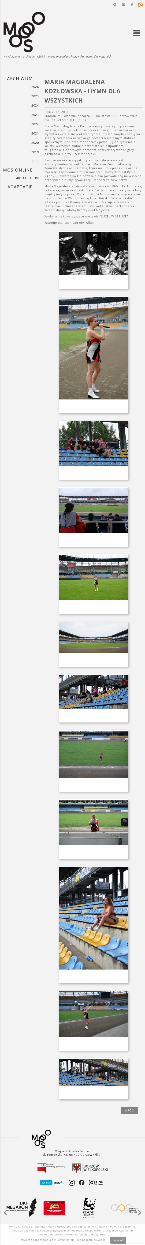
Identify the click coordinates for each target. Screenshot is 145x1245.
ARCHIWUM (29, 56)
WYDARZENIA (12, 56)
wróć (129, 1110)
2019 (35, 152)
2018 (41, 56)
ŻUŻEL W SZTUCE (113, 216)
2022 (35, 124)
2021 (35, 133)
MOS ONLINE (18, 170)
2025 (35, 96)
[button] (115, 4)
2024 (35, 105)
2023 (35, 115)
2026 (35, 87)
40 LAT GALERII (27, 178)
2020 (35, 143)
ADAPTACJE (20, 186)
